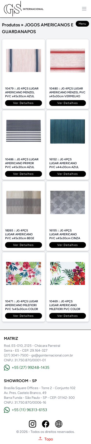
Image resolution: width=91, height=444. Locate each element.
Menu (82, 23)
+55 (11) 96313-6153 (25, 410)
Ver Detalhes (23, 103)
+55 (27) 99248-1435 (26, 367)
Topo (45, 438)
